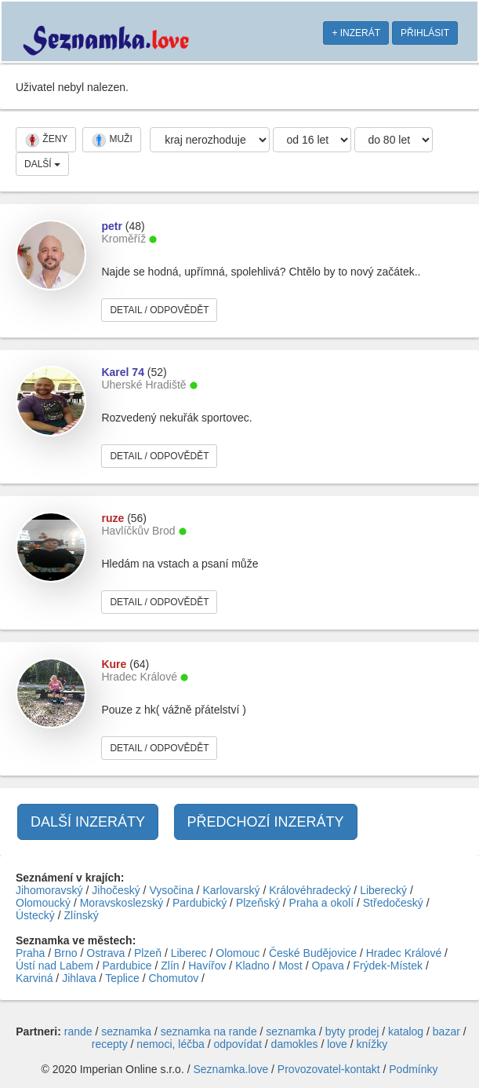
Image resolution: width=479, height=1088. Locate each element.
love (337, 1044)
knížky (372, 1044)
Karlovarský (230, 890)
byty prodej (352, 1031)
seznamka (126, 1031)
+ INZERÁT (356, 32)
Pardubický (199, 902)
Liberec (189, 953)
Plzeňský (258, 902)
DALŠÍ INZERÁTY (88, 822)
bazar (446, 1031)
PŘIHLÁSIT (425, 32)
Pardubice (127, 965)
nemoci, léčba (170, 1044)
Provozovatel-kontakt (329, 1069)
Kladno (252, 965)
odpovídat (237, 1044)
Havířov (207, 965)
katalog (405, 1031)
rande (78, 1031)
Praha (30, 953)
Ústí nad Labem (54, 965)
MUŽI (111, 140)
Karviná (34, 978)
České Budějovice (313, 953)
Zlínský (81, 915)
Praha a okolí (321, 902)
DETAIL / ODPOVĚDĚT (159, 310)
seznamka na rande (209, 1031)
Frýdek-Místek (388, 965)
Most (290, 965)
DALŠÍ (42, 164)
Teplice (122, 978)
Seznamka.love (230, 1069)
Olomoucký (43, 902)
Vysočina (171, 890)
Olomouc (237, 953)
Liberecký (383, 890)
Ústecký (35, 915)
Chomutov (173, 978)
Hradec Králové (404, 953)
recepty (110, 1044)
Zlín (170, 965)
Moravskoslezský (122, 902)
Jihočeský (116, 890)
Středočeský (393, 902)
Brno (66, 953)
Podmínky (413, 1069)
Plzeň (147, 953)
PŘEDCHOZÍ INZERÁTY (265, 822)
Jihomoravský (49, 890)
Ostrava (105, 953)
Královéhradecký (309, 890)
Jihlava (79, 978)
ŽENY (45, 140)
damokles (294, 1044)
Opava (327, 965)
